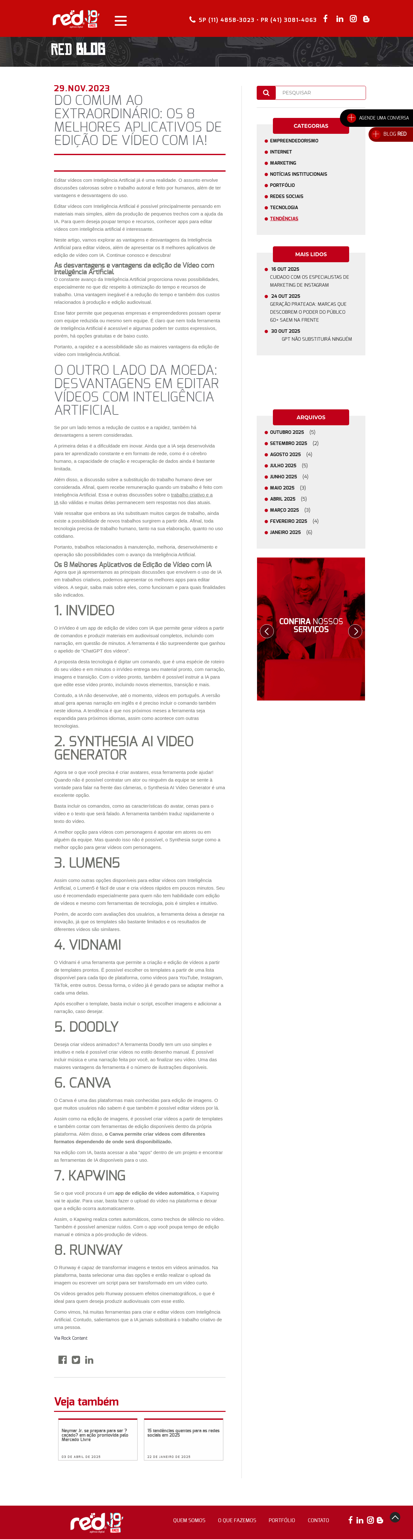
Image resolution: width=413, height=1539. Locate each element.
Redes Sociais (286, 196)
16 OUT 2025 (311, 278)
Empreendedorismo (294, 141)
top (395, 1517)
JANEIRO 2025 (294, 533)
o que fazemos (237, 1520)
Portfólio (282, 185)
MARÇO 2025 (293, 510)
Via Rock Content (70, 1338)
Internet (281, 152)
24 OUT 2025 (311, 309)
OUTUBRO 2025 (295, 432)
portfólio (282, 1520)
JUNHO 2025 (292, 477)
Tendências (284, 218)
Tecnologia (284, 207)
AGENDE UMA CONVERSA (384, 118)
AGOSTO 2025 (294, 455)
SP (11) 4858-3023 (227, 20)
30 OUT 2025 (313, 336)
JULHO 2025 (291, 466)
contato (318, 1520)
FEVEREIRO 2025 (297, 521)
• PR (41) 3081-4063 (287, 20)
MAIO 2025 (290, 488)
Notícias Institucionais (298, 174)
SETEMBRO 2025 (297, 444)
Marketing (283, 163)
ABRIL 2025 (291, 499)
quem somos (189, 1520)
